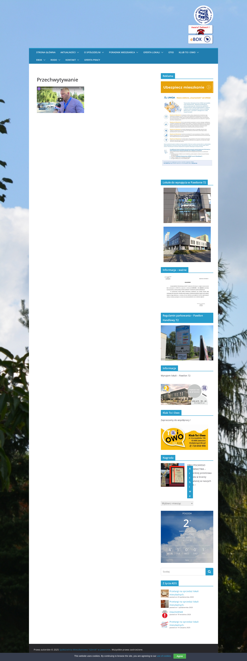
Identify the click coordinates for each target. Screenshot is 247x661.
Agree (180, 656)
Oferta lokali (151, 52)
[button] (77, 52)
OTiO (171, 52)
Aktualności (68, 52)
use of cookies (164, 656)
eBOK (39, 59)
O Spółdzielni (92, 52)
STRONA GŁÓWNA (45, 52)
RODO (54, 59)
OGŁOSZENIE (176, 612)
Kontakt (71, 59)
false (187, 560)
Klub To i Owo (187, 52)
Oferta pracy (92, 59)
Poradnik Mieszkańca (122, 52)
